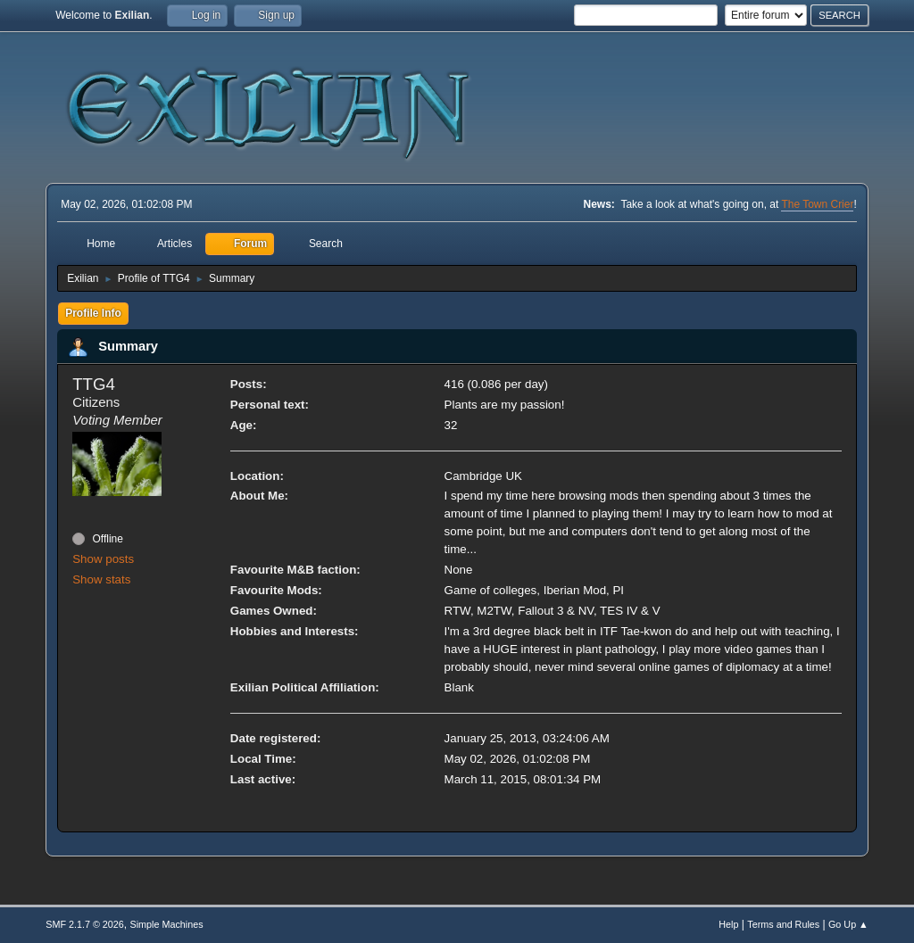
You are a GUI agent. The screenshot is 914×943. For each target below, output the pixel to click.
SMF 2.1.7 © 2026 (85, 924)
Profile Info (93, 313)
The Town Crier (817, 204)
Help (728, 924)
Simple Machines (167, 924)
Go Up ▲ (848, 924)
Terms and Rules (783, 924)
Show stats (101, 579)
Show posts (103, 559)
